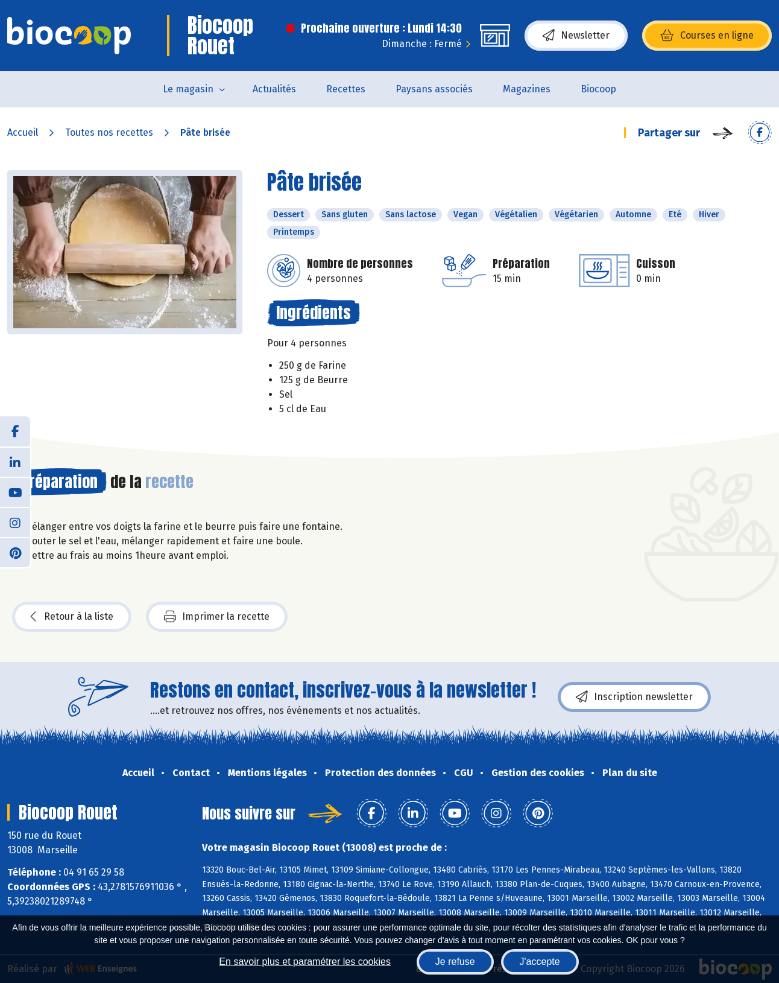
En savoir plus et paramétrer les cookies (305, 961)
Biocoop (598, 89)
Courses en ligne (707, 36)
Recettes (345, 89)
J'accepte (540, 961)
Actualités (274, 89)
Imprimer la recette (217, 617)
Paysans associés (434, 89)
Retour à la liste (71, 617)
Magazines (526, 89)
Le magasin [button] (188, 89)
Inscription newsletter (634, 697)
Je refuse (455, 961)
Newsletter (576, 36)
